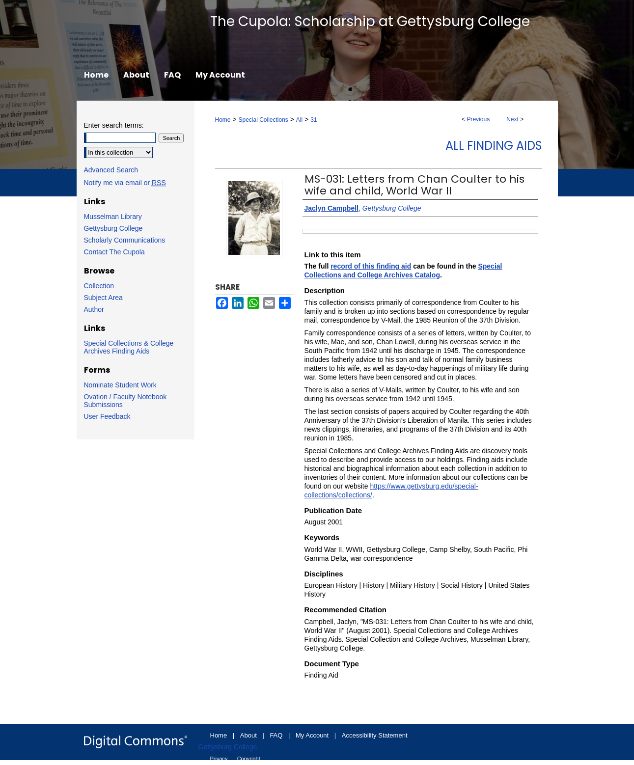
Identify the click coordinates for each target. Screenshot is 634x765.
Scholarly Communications (124, 240)
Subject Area (103, 297)
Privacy (219, 759)
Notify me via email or (125, 183)
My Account (313, 735)
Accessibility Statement (375, 735)
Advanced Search (111, 170)
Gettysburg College (113, 228)
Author (94, 309)
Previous (478, 119)
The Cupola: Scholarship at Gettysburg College (370, 21)
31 (313, 119)
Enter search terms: (114, 125)
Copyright (248, 759)
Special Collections (263, 119)
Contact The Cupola (114, 252)
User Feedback (107, 416)
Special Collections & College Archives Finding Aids (129, 347)
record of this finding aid (371, 266)
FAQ (277, 735)
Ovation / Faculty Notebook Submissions (125, 401)
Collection (99, 286)
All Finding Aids (493, 145)
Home (223, 119)
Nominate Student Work (120, 385)
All (299, 119)
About (249, 735)
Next (512, 119)
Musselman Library (113, 216)
